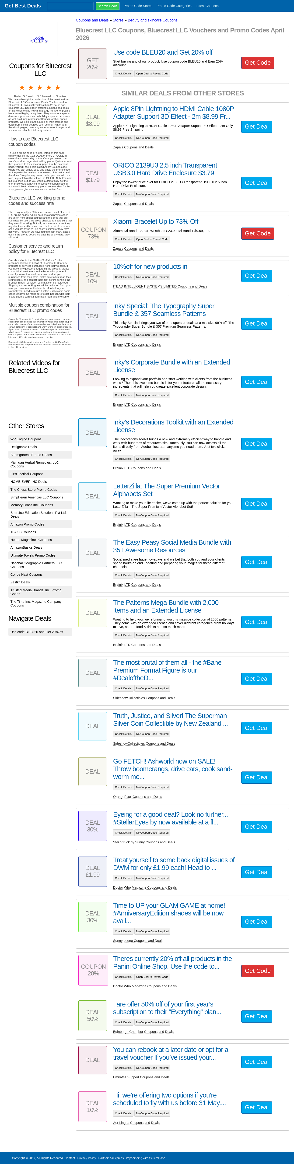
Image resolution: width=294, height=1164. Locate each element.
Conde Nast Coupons (26, 574)
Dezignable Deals (23, 447)
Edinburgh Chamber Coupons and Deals (143, 1032)
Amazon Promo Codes (27, 524)
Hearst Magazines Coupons (31, 540)
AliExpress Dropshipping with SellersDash (137, 1158)
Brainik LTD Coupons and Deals (137, 344)
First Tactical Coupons (26, 474)
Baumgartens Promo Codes (31, 455)
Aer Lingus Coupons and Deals (136, 1123)
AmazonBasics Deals (26, 547)
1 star (22, 87)
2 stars (31, 87)
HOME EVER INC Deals (28, 482)
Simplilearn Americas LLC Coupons (36, 497)
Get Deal (257, 126)
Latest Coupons (207, 6)
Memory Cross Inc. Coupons (31, 505)
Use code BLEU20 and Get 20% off (36, 632)
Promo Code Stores (138, 6)
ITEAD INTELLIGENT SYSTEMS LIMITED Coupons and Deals (160, 286)
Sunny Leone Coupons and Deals (138, 941)
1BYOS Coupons (23, 532)
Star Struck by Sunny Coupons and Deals (144, 842)
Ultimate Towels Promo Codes (32, 555)
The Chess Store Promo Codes (33, 489)
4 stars (49, 87)
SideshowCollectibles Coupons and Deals (144, 698)
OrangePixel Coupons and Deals (137, 797)
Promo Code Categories (174, 6)
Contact (70, 1158)
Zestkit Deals (20, 582)
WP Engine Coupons (26, 439)
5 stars (58, 87)
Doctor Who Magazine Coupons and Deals (145, 887)
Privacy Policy (86, 1158)
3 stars (40, 87)
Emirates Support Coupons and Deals (141, 1077)
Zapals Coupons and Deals (133, 147)
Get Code (258, 62)
